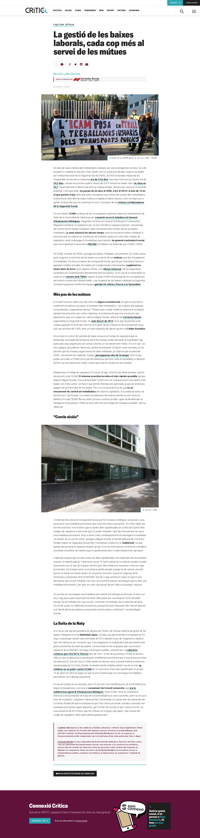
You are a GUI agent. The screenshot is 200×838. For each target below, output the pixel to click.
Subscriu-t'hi (175, 3)
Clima (78, 10)
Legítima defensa (63, 24)
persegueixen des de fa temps (112, 355)
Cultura (121, 10)
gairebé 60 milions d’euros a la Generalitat (118, 284)
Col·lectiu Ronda (132, 317)
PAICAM (92, 244)
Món (101, 10)
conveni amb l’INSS (76, 276)
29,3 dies (58, 183)
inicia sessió (81, 821)
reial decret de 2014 (102, 321)
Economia (134, 10)
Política (57, 10)
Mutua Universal (112, 269)
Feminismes (90, 10)
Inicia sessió (192, 3)
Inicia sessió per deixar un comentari (76, 774)
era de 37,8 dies (99, 179)
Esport (110, 10)
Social (68, 10)
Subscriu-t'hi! (38, 821)
